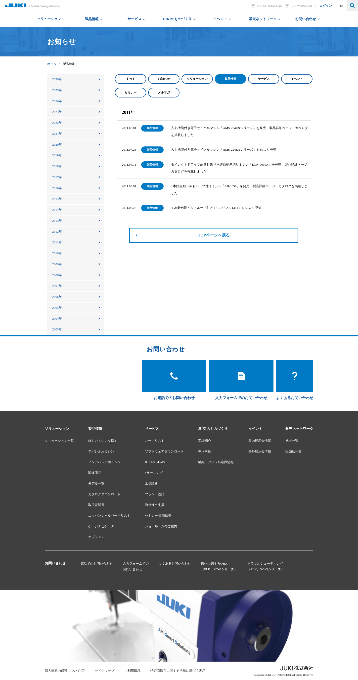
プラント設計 (154, 494)
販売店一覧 (293, 451)
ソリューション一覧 (59, 441)
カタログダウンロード (104, 494)
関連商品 (94, 473)
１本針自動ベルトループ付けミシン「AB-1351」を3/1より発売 (216, 208)
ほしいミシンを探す (102, 441)
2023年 (57, 112)
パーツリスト (154, 441)
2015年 (57, 199)
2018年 (57, 166)
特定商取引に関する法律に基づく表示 (177, 671)
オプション (96, 537)
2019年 (57, 155)
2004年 (57, 318)
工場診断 (151, 483)
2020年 (57, 144)
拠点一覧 (291, 441)
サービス (264, 79)
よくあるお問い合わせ (175, 563)
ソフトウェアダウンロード (164, 451)
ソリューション (197, 79)
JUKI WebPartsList (301, 5)
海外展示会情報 (259, 451)
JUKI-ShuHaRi (155, 462)
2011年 (57, 242)
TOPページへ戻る (214, 235)
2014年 (57, 210)
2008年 (57, 275)
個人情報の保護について (62, 671)
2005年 (57, 308)
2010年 (57, 253)
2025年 (57, 90)
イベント (297, 79)
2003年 (57, 329)
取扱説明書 (96, 505)
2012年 (57, 231)
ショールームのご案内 (161, 526)
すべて (130, 79)
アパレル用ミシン (101, 451)
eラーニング (154, 473)
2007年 (57, 286)
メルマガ (164, 92)
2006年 (57, 297)
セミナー (130, 92)
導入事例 (204, 451)
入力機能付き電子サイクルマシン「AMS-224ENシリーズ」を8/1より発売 (223, 149)
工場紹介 (204, 441)
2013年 (57, 221)
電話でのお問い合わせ (97, 563)
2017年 (57, 177)
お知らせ (164, 79)
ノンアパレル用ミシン (104, 462)
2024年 (57, 101)
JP (341, 5)
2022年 (57, 123)
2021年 (57, 134)
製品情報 (230, 79)
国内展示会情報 (259, 441)
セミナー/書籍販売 (158, 515)
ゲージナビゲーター (102, 526)
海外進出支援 (154, 505)
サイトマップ (104, 671)
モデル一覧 (96, 483)
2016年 (57, 188)
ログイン (326, 5)
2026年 (57, 79)
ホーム (51, 64)
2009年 (57, 264)
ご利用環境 (132, 671)
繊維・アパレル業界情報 (216, 462)
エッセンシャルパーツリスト (109, 515)
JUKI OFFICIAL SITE (269, 5)
